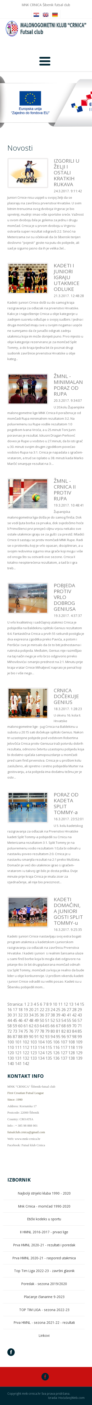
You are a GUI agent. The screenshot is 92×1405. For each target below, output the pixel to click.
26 (63, 1009)
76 (31, 1031)
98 (74, 1036)
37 (47, 1015)
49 (36, 1020)
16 (9, 1009)
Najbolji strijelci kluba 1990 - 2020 (44, 1193)
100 (10, 1042)
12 (66, 1004)
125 (48, 1052)
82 (63, 1031)
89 (26, 1036)
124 (41, 1052)
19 (26, 1009)
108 (71, 1042)
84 (74, 1031)
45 (15, 1020)
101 (18, 1042)
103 (33, 1042)
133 (33, 1058)
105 (48, 1042)
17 (15, 1009)
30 (9, 1015)
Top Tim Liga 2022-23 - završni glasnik (44, 1270)
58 (9, 1025)
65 (47, 1025)
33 (26, 1015)
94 (53, 1036)
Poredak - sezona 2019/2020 (44, 1283)
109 (79, 1042)
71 (80, 1025)
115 (48, 1047)
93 (47, 1036)
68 (63, 1025)
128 (71, 1052)
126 (56, 1052)
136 (56, 1058)
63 (36, 1025)
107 (64, 1042)
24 (53, 1009)
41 (69, 1015)
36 (42, 1015)
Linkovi (44, 1335)
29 (80, 1009)
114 (41, 1047)
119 (79, 1047)
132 (26, 1058)
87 (15, 1036)
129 (79, 1052)
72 (9, 1031)
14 (76, 1004)
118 (71, 1047)
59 (15, 1025)
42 (74, 1015)
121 (18, 1052)
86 (9, 1036)
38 (53, 1015)
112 (26, 1047)
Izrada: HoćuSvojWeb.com (66, 1398)
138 (71, 1058)
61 (26, 1025)
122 (26, 1052)
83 (69, 1031)
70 (74, 1025)
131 (18, 1058)
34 (31, 1015)
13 (71, 1004)
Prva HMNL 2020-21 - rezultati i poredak (44, 1245)
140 (10, 1063)
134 (41, 1058)
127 (64, 1052)
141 (18, 1063)
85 (80, 1031)
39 (58, 1015)
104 (41, 1042)
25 (58, 1009)
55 (69, 1020)
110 (10, 1047)
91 (36, 1036)
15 (82, 1004)
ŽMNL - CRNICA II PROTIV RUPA (65, 489)
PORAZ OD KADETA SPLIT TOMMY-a (66, 803)
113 (33, 1047)
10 (55, 1004)
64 (42, 1025)
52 (53, 1020)
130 (10, 1058)
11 (60, 1004)
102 (26, 1042)
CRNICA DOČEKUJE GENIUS (66, 696)
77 (36, 1031)
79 (47, 1031)
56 (74, 1020)
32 (20, 1015)
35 (36, 1015)
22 (42, 1009)
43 (80, 1015)
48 (31, 1020)
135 (48, 1058)
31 (15, 1015)
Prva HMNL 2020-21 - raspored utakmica (44, 1258)
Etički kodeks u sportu (44, 1219)
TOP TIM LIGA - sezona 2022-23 (44, 1309)
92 (42, 1036)
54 (63, 1020)
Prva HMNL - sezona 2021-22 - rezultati (44, 1322)
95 (58, 1036)
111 (18, 1047)
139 (79, 1058)
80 (53, 1031)
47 (26, 1020)
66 (53, 1025)
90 (31, 1036)
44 (9, 1020)
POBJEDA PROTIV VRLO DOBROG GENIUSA (65, 597)
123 (33, 1052)
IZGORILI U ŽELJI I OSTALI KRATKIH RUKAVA (66, 172)
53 (58, 1020)
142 (26, 1063)
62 (31, 1025)
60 (20, 1025)
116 (56, 1047)
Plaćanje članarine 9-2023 (44, 1296)
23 (47, 1009)
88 (20, 1036)
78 (42, 1031)
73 (15, 1031)
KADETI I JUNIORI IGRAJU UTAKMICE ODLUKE (66, 277)
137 (64, 1058)
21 (36, 1009)
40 (63, 1015)
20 (31, 1009)
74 (20, 1031)
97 (69, 1036)
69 (69, 1025)
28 (74, 1009)
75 (26, 1031)
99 (80, 1036)
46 (20, 1020)
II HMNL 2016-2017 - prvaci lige (44, 1232)
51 (47, 1020)
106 (56, 1042)
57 (80, 1020)
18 (20, 1009)
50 (42, 1020)
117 (64, 1047)
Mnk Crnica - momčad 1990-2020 (44, 1206)
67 (58, 1025)
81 (58, 1031)
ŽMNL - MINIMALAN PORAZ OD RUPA (68, 385)
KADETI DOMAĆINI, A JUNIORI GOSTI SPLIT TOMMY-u (68, 911)
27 (69, 1009)
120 (10, 1052)
